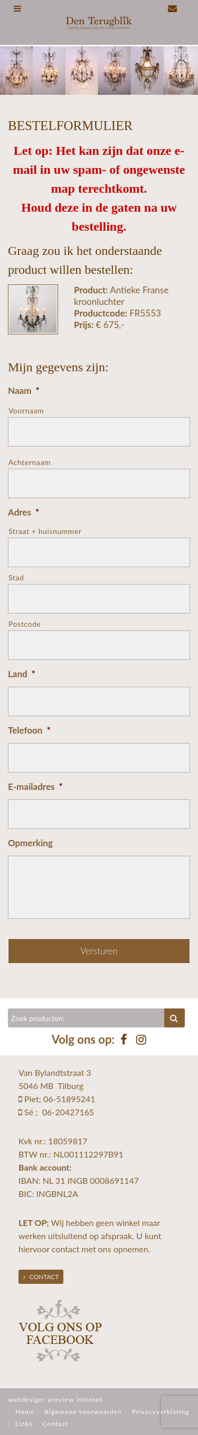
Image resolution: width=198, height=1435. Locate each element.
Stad (16, 577)
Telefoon (29, 730)
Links (24, 1424)
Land (21, 673)
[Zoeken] (86, 1017)
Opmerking (30, 842)
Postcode (24, 623)
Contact (41, 1277)
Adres (23, 512)
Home (24, 1412)
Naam (24, 390)
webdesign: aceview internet (55, 1399)
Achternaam (29, 462)
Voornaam (26, 410)
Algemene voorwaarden (83, 1412)
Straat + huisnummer (45, 531)
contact (65, 1249)
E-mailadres (35, 786)
